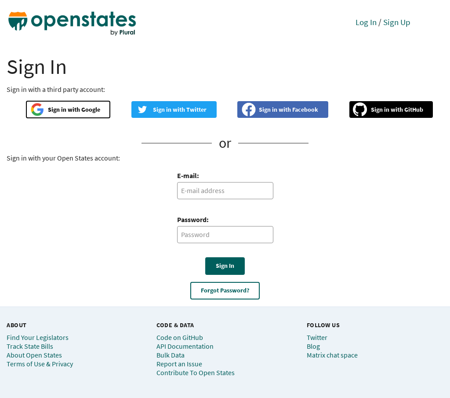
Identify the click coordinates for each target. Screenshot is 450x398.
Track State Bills (30, 346)
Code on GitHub (179, 337)
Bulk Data (170, 355)
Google (90, 109)
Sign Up (396, 22)
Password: (193, 219)
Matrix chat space (332, 355)
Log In (366, 22)
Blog (313, 346)
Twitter (196, 109)
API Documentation (185, 346)
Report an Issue (179, 363)
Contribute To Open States (195, 372)
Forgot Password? (225, 290)
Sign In (225, 266)
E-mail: (188, 175)
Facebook (305, 109)
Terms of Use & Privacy (40, 363)
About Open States (34, 355)
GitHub (413, 109)
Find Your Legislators (38, 337)
